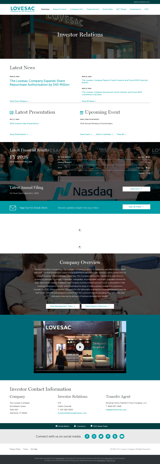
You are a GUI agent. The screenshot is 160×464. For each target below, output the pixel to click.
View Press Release (18, 101)
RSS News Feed (100, 426)
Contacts (81, 426)
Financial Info (93, 9)
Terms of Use (110, 460)
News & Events (59, 9)
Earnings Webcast (65, 162)
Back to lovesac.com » (142, 2)
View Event (85, 134)
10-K (60, 168)
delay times (108, 458)
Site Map (34, 449)
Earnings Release (64, 157)
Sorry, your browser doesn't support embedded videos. (80, 347)
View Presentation (18, 134)
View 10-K (135, 189)
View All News (88, 101)
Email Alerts (63, 426)
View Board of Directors (96, 306)
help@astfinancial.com (116, 409)
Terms (25, 449)
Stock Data (108, 9)
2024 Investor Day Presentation (24, 123)
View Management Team (61, 306)
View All (120, 134)
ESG (146, 9)
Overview (45, 9)
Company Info (76, 9)
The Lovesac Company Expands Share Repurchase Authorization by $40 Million (39, 83)
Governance (135, 9)
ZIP (148, 173)
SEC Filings (121, 9)
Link (147, 162)
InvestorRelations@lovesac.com (72, 413)
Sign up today (135, 207)
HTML (141, 157)
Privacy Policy (15, 449)
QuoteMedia (60, 458)
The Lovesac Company (126, 449)
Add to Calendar (103, 134)
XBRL (60, 173)
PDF (148, 157)
